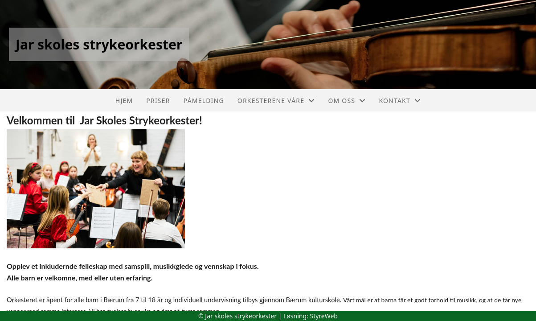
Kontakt (400, 100)
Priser (158, 100)
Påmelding (204, 100)
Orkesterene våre (276, 100)
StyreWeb (324, 316)
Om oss (346, 100)
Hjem (124, 100)
